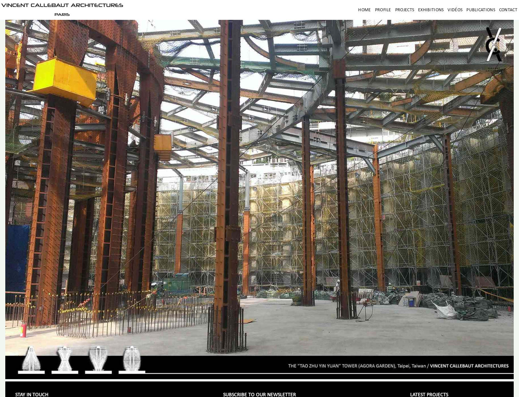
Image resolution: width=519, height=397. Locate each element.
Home (364, 10)
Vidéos (455, 10)
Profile (383, 10)
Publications (480, 10)
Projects (404, 10)
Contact (508, 10)
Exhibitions (431, 10)
